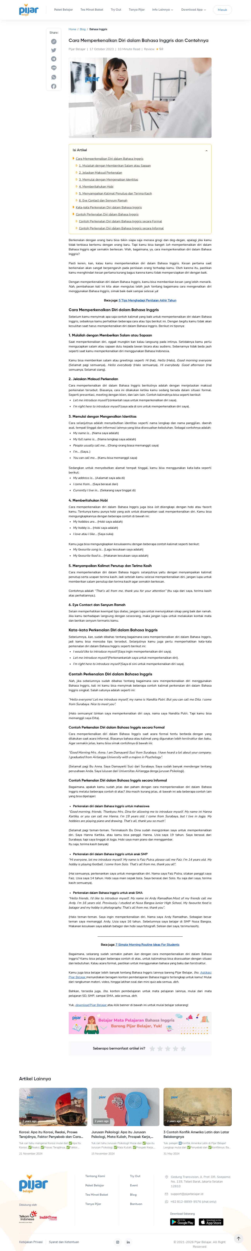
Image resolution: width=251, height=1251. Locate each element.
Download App (192, 9)
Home (72, 29)
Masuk (222, 10)
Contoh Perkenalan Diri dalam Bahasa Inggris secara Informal (121, 228)
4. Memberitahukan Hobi (96, 186)
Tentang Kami (95, 1176)
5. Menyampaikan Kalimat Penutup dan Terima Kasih (115, 193)
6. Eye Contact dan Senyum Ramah (103, 200)
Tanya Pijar (93, 1204)
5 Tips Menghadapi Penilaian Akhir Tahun (147, 300)
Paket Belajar (94, 1185)
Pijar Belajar (98, 1005)
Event (134, 1185)
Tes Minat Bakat (96, 1194)
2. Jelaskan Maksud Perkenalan (100, 173)
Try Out (135, 1176)
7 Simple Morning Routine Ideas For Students (147, 945)
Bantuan (136, 1204)
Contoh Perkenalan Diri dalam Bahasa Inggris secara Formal (120, 221)
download (82, 1005)
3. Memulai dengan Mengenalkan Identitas (108, 179)
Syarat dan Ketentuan (64, 1242)
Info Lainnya (161, 9)
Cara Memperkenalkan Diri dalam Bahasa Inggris (109, 159)
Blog (83, 29)
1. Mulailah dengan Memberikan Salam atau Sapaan (115, 166)
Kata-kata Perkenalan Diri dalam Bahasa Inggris (109, 207)
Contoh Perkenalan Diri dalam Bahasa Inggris (107, 214)
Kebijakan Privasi (31, 1242)
